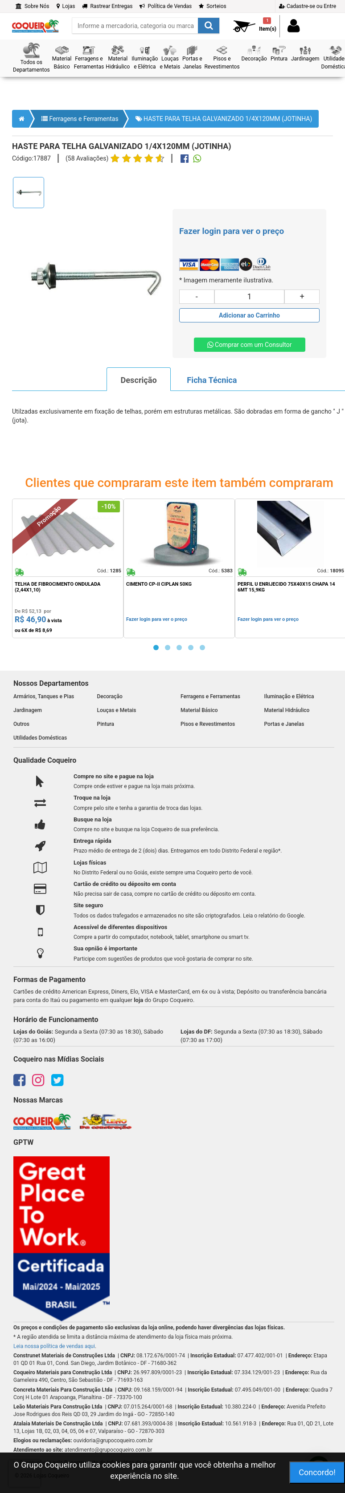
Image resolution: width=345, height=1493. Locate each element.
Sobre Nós (32, 6)
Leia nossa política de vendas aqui (54, 1346)
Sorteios (212, 6)
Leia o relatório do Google (273, 916)
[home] (35, 23)
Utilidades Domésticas (40, 738)
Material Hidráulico (287, 710)
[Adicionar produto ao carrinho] (249, 315)
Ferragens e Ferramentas (80, 118)
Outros (21, 724)
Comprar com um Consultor (249, 344)
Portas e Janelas (284, 724)
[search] (145, 25)
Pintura (106, 724)
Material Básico (199, 710)
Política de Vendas (166, 6)
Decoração (110, 696)
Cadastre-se (307, 6)
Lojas (66, 6)
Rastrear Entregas (107, 6)
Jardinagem (27, 710)
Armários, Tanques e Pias (43, 696)
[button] (31, 58)
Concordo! (317, 1472)
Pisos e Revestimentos (208, 724)
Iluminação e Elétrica (289, 696)
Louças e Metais (116, 710)
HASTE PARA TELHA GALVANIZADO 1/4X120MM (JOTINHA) (224, 118)
